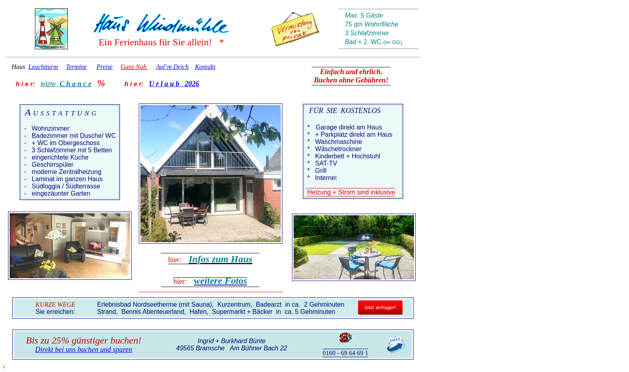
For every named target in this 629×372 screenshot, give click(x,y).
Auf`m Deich (172, 66)
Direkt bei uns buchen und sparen (83, 350)
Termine (76, 66)
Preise (104, 66)
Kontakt (205, 66)
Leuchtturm (43, 66)
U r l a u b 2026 (174, 84)
